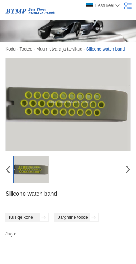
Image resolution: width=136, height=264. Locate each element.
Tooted (25, 49)
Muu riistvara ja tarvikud (59, 49)
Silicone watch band (105, 49)
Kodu (10, 49)
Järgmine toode (78, 217)
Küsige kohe (28, 217)
